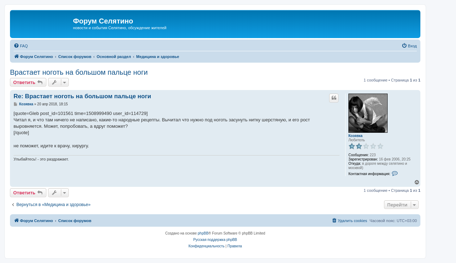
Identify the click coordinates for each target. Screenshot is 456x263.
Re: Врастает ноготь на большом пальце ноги (82, 96)
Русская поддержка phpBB (215, 240)
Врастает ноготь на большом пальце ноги (79, 72)
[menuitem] (21, 46)
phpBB (203, 233)
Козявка (355, 136)
